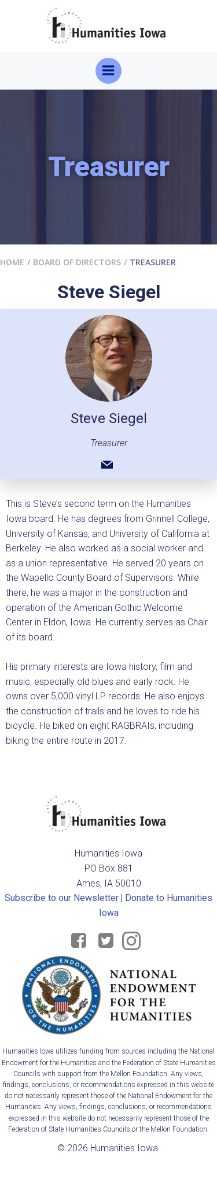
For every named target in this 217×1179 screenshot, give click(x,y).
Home (12, 262)
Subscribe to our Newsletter (62, 897)
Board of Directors (77, 262)
